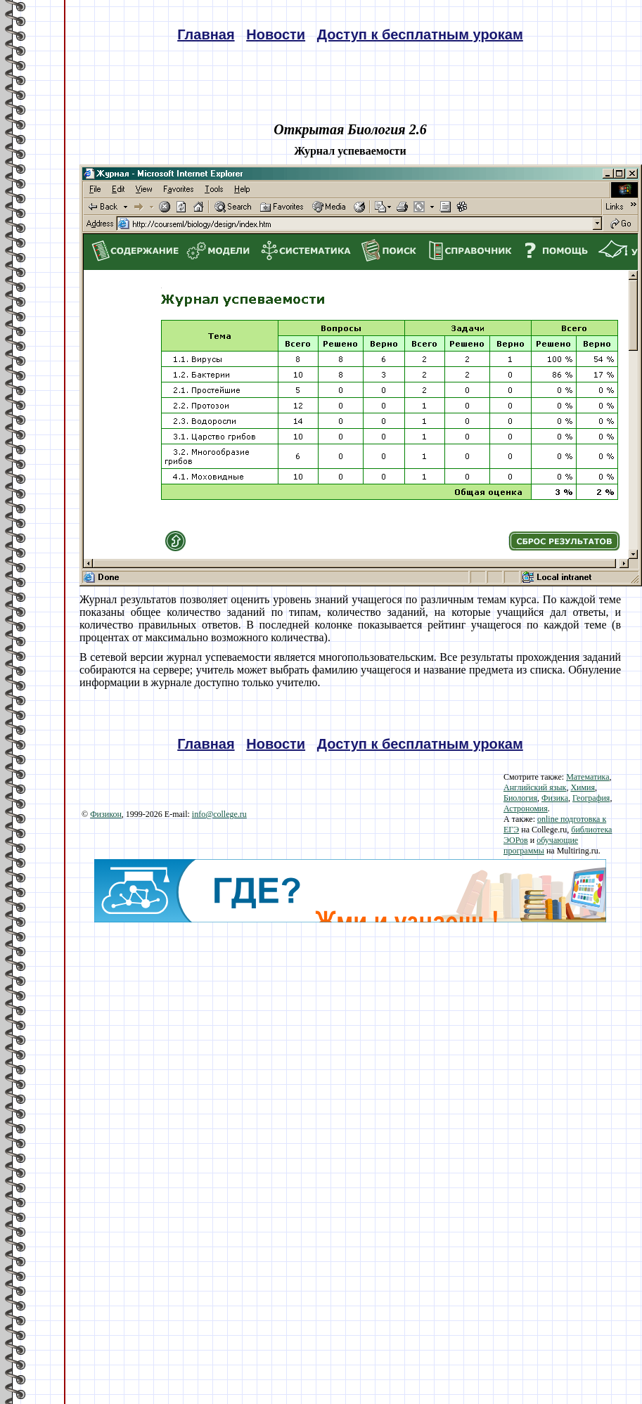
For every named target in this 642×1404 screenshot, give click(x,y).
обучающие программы (540, 845)
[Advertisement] (350, 1020)
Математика (587, 777)
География (591, 798)
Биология (520, 798)
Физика (554, 798)
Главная (205, 34)
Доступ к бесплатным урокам (420, 34)
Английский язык (534, 787)
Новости (275, 34)
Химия (582, 787)
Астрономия (525, 808)
